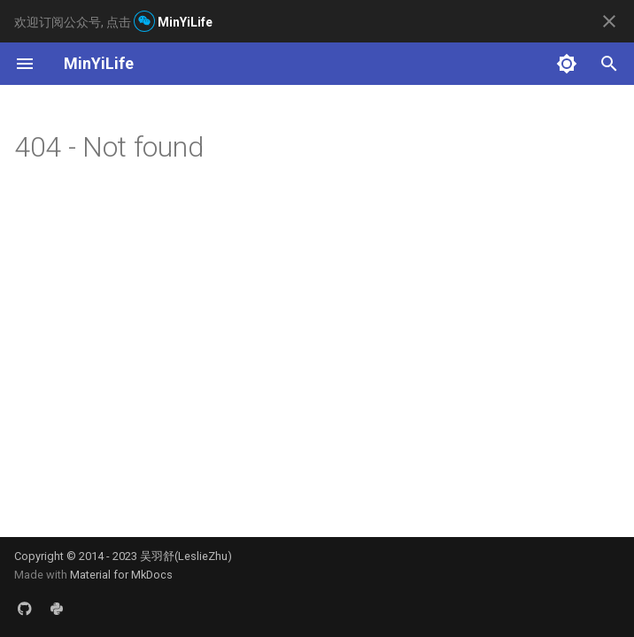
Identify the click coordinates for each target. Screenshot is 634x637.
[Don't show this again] (609, 21)
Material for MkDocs (121, 574)
